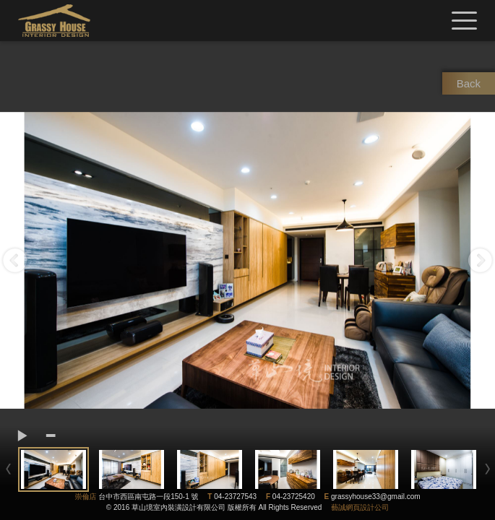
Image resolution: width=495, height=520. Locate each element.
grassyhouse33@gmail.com (376, 496)
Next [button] (480, 260)
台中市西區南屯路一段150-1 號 (148, 496)
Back (469, 83)
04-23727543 (235, 496)
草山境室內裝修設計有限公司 (54, 21)
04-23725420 (293, 496)
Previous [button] (15, 260)
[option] (247, 260)
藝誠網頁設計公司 (360, 507)
